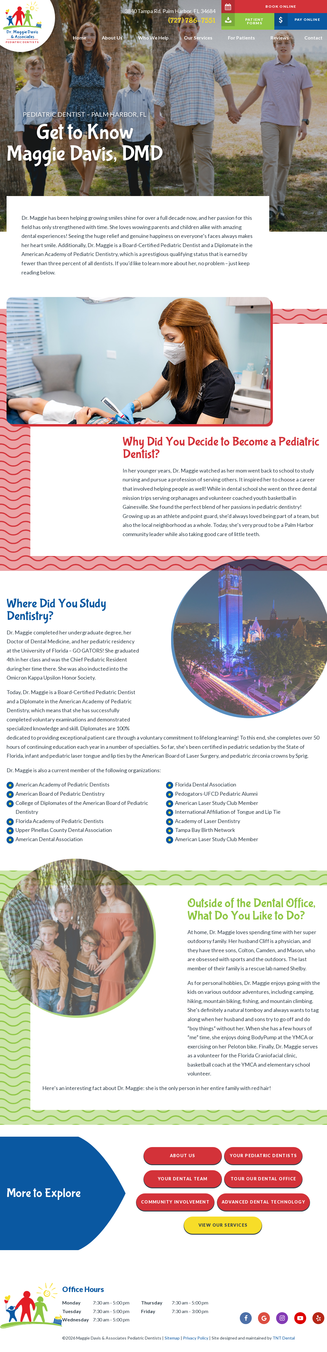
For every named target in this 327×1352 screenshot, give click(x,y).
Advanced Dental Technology (263, 1201)
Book (258, 6)
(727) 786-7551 (191, 21)
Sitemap (172, 1337)
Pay (297, 19)
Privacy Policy (195, 1337)
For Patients (241, 37)
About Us (112, 37)
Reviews (279, 37)
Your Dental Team (182, 1178)
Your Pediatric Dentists (263, 1155)
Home (79, 37)
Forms (242, 19)
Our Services (198, 37)
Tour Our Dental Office (263, 1178)
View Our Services (223, 1225)
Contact (313, 37)
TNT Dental (284, 1337)
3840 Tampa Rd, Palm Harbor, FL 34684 (170, 11)
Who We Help (153, 37)
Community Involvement (175, 1201)
